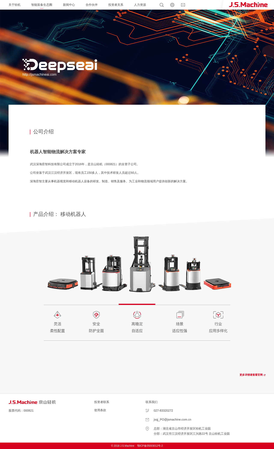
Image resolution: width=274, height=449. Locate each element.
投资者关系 (115, 4)
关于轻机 (15, 4)
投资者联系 (101, 402)
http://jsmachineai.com (39, 74)
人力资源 (140, 4)
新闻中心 (69, 4)
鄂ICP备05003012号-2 (150, 445)
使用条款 (100, 410)
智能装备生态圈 (41, 4)
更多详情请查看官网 (251, 374)
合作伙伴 (92, 4)
